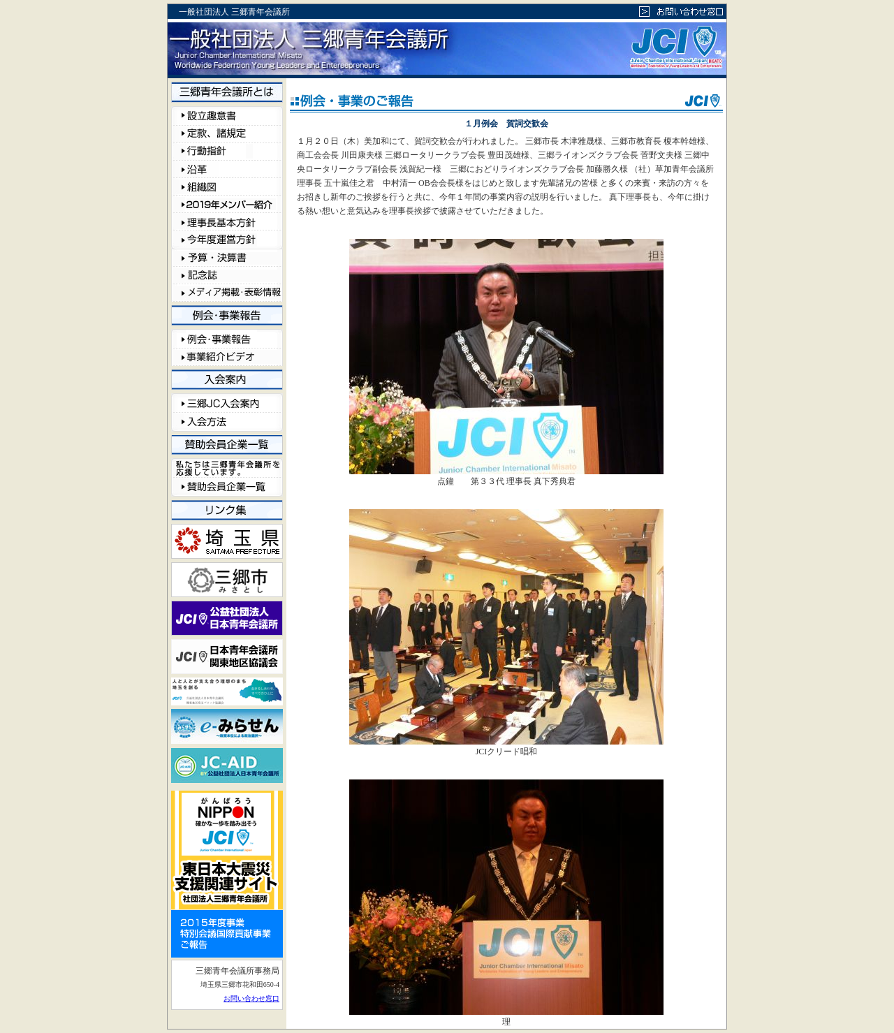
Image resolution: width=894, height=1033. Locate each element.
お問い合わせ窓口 (251, 998)
